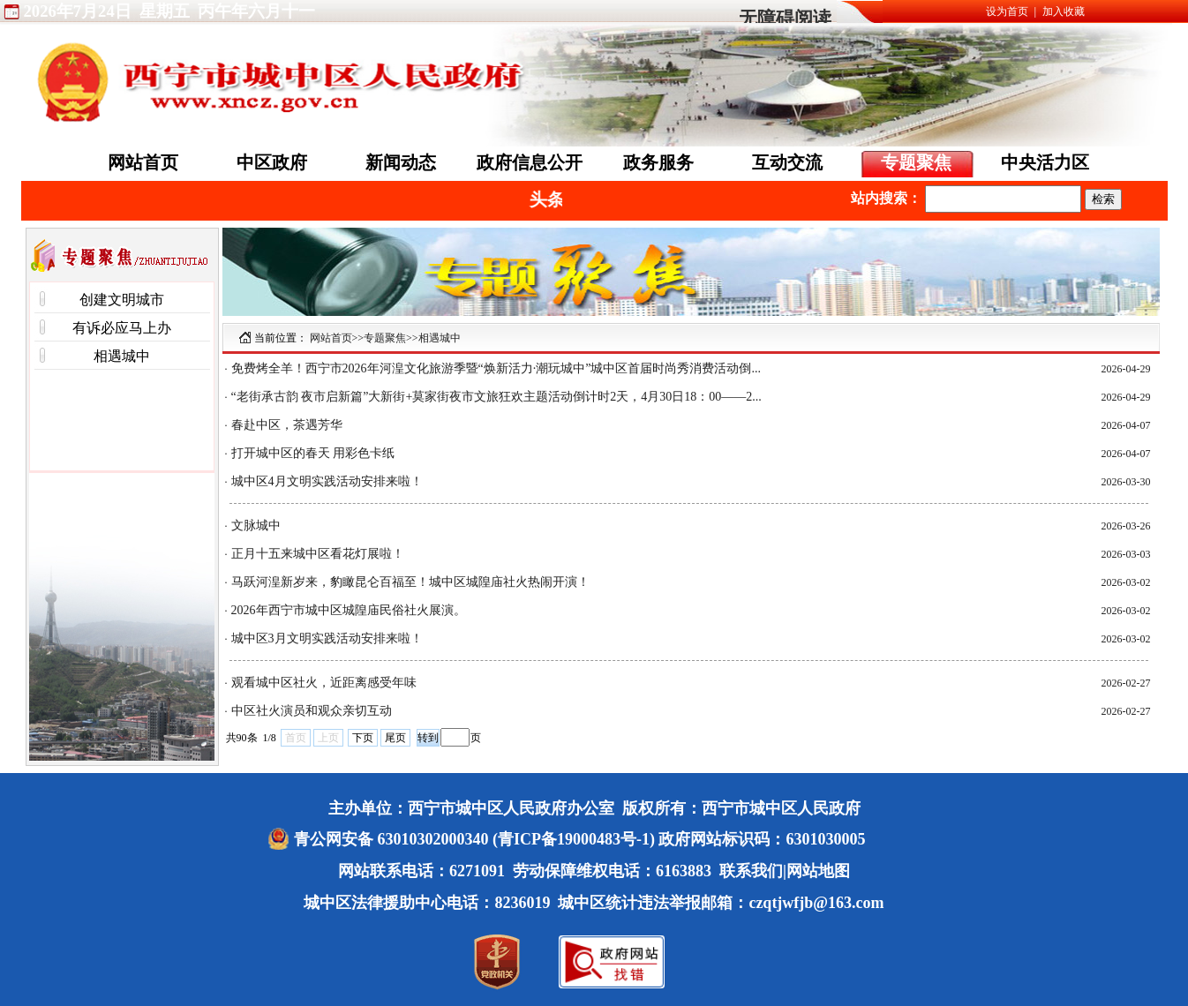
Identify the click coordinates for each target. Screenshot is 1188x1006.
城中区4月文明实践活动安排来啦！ (327, 481)
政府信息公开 (530, 162)
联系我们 (751, 871)
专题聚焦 (916, 162)
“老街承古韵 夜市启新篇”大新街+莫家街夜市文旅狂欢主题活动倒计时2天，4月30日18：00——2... (496, 396)
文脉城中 (256, 525)
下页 (362, 738)
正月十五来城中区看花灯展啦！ (317, 553)
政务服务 (658, 162)
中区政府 (272, 162)
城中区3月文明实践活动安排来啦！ (327, 638)
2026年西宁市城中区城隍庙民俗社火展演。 (348, 610)
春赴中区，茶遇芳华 (286, 425)
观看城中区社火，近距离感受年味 (324, 682)
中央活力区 (1045, 162)
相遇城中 (122, 356)
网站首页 (143, 162)
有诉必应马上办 (121, 327)
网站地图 (818, 871)
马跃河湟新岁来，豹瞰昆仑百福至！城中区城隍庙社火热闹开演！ (410, 582)
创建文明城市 (121, 299)
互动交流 (787, 162)
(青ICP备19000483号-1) (573, 839)
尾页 (395, 738)
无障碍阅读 (785, 18)
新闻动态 (400, 162)
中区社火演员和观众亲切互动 (311, 710)
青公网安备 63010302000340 (393, 839)
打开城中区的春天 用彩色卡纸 (313, 453)
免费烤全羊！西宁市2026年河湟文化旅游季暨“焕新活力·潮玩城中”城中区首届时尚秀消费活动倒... (496, 368)
